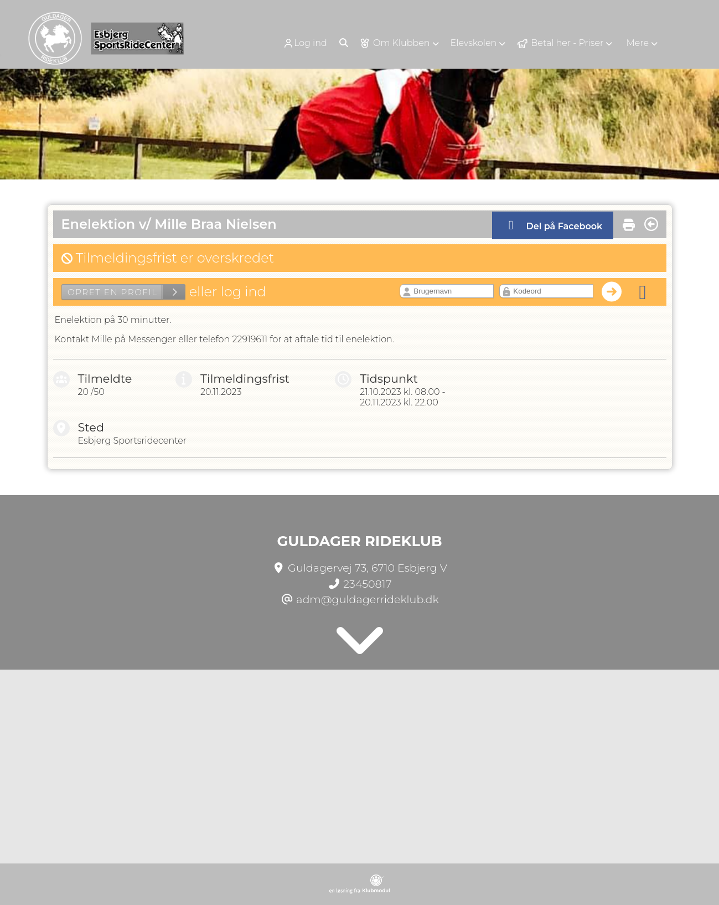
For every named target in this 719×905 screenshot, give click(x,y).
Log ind (305, 43)
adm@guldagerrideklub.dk (367, 599)
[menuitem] (309, 43)
